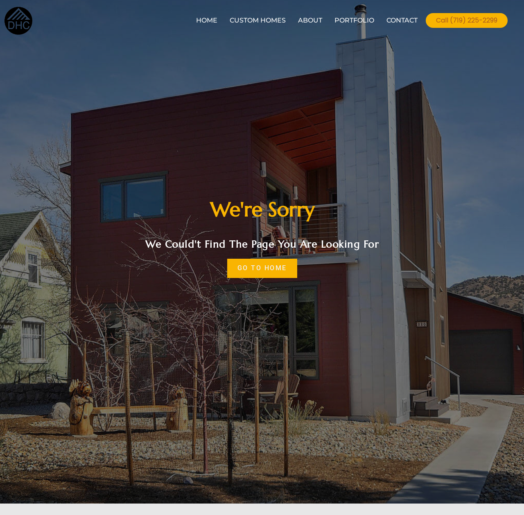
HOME (206, 20)
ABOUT (310, 20)
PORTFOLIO (354, 20)
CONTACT (402, 20)
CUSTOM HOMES (258, 20)
